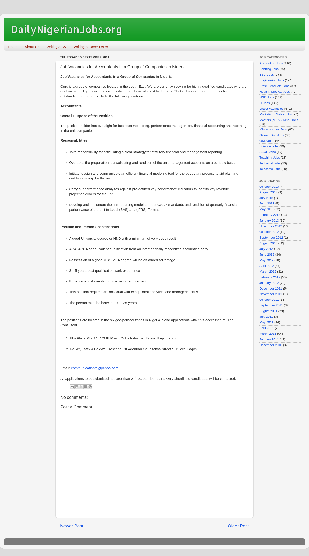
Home (12, 47)
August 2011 (268, 311)
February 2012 (269, 277)
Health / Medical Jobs (274, 91)
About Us (32, 47)
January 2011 (269, 339)
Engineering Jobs (271, 80)
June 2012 (266, 254)
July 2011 (266, 316)
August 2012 (268, 243)
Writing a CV (56, 47)
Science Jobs (268, 146)
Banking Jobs (269, 69)
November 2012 (270, 226)
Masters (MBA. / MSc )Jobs (278, 120)
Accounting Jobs (271, 63)
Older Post (238, 525)
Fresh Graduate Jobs (274, 86)
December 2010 (270, 345)
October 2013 (269, 186)
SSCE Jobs (267, 152)
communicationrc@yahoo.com (94, 368)
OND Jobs (266, 141)
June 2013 (266, 203)
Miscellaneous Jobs (273, 129)
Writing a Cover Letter (91, 47)
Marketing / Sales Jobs (275, 114)
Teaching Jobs (269, 157)
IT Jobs (264, 103)
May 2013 (266, 209)
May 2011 (266, 322)
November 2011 (270, 294)
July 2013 (266, 198)
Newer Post (71, 525)
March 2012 (267, 271)
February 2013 (269, 215)
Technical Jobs (269, 163)
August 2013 (268, 192)
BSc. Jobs (266, 74)
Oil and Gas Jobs (271, 135)
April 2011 (266, 328)
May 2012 (266, 260)
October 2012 (269, 232)
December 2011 (270, 288)
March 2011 (267, 333)
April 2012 (266, 266)
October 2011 (269, 299)
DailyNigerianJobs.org (67, 29)
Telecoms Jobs (269, 169)
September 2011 (271, 305)
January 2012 (269, 283)
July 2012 (266, 249)
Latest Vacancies (271, 108)
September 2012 (271, 237)
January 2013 (269, 220)
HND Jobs (266, 97)
